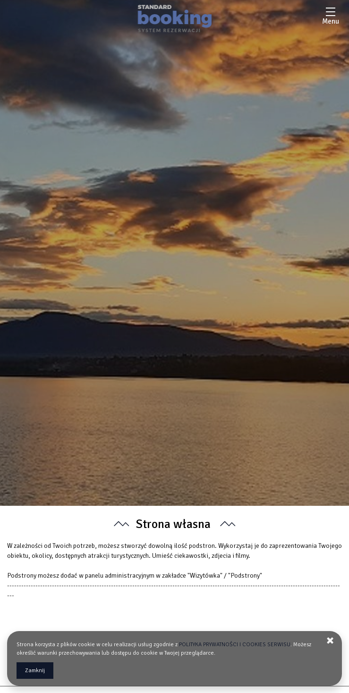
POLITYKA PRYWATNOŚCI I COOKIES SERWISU (234, 644)
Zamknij (35, 670)
